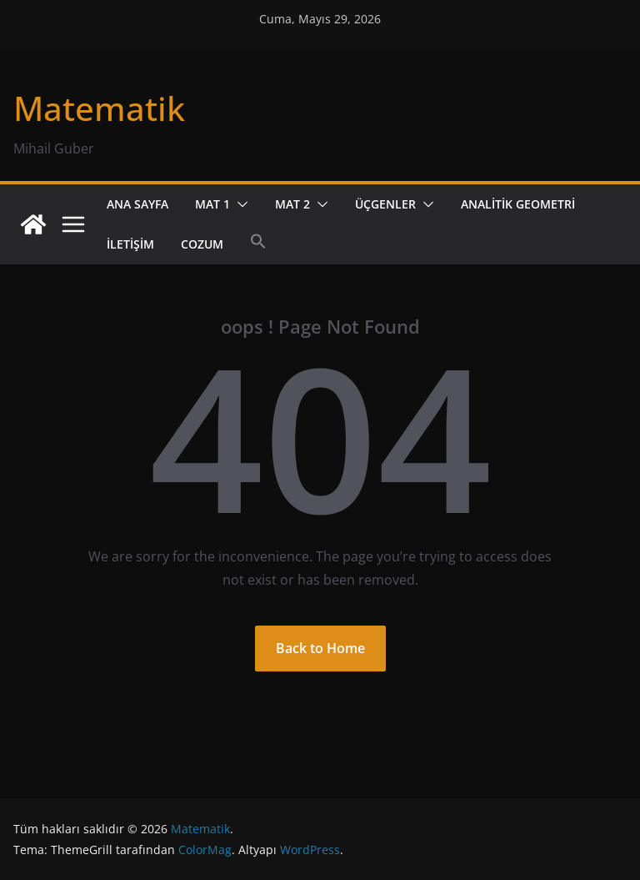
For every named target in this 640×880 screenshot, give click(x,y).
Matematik (99, 108)
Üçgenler (385, 204)
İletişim (130, 244)
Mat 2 (292, 204)
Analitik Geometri (518, 204)
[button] (239, 204)
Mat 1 (212, 204)
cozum (202, 244)
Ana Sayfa (137, 204)
